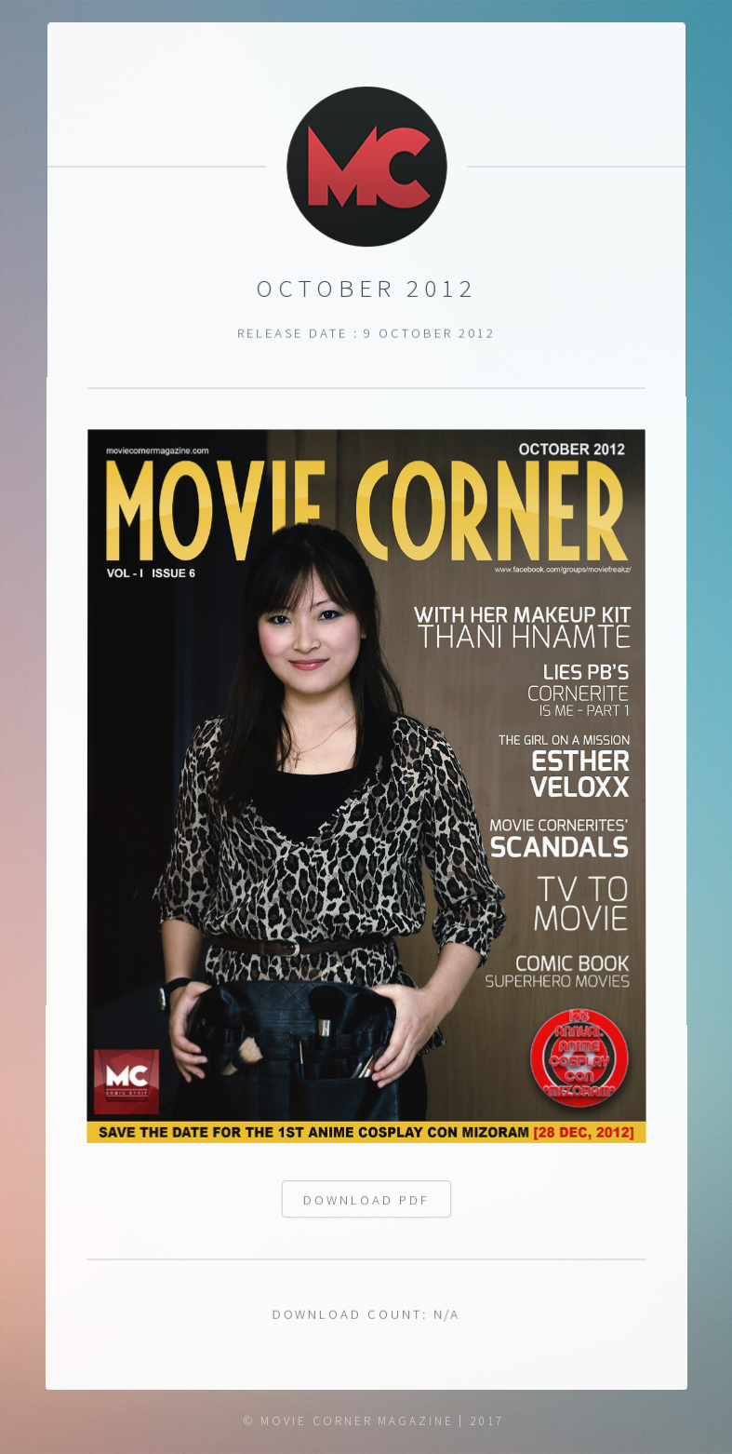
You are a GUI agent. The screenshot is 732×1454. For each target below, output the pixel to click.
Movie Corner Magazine (357, 1421)
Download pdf (365, 1202)
